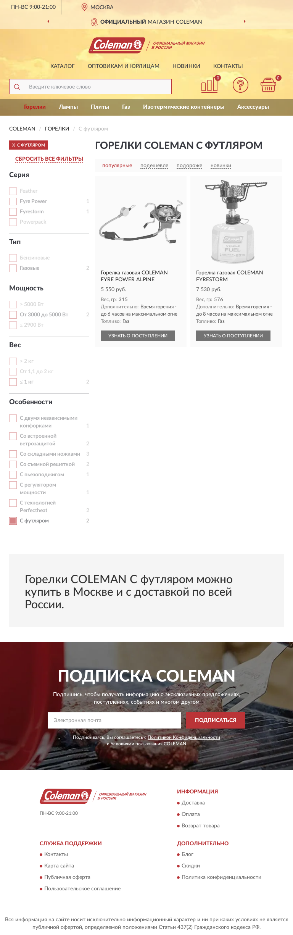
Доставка (193, 803)
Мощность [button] (26, 288)
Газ (126, 107)
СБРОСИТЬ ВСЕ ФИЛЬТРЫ (49, 159)
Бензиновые (35, 258)
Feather (28, 191)
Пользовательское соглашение (82, 889)
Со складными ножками (50, 454)
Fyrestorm (32, 211)
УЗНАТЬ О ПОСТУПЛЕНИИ (137, 336)
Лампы (68, 107)
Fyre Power (33, 201)
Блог (187, 855)
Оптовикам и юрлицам (123, 66)
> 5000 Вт (31, 304)
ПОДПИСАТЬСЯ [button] (216, 720)
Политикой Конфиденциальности (184, 737)
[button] (240, 85)
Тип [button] (15, 242)
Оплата (191, 814)
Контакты (228, 66)
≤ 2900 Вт (31, 325)
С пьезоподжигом (42, 474)
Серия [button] (19, 175)
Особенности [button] (31, 402)
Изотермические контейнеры (183, 107)
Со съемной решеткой (47, 464)
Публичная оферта (67, 877)
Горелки (35, 107)
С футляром (34, 521)
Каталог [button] (62, 66)
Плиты (100, 107)
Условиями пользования (137, 744)
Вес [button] (15, 345)
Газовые (29, 268)
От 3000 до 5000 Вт (44, 315)
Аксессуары (253, 107)
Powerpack (33, 222)
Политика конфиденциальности (221, 877)
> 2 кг (27, 361)
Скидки (191, 866)
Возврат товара (201, 826)
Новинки (186, 66)
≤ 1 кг (27, 382)
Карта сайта (59, 866)
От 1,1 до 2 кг (36, 371)
